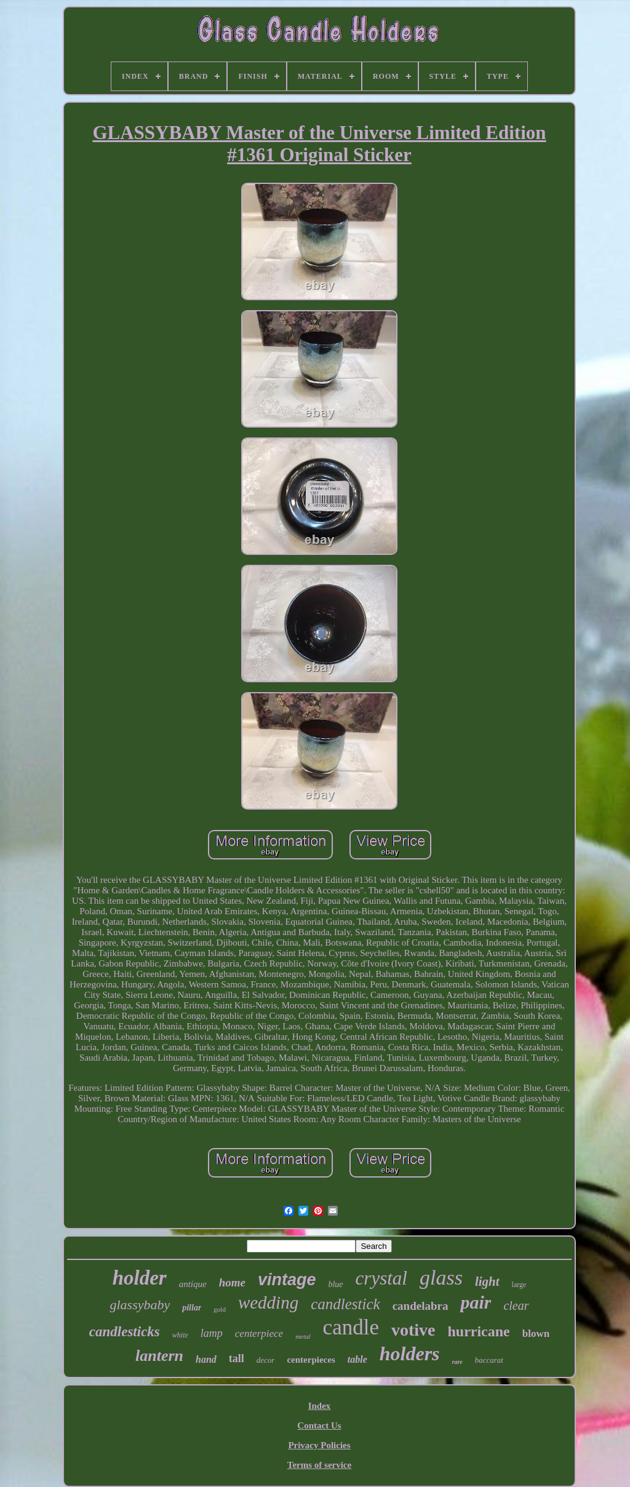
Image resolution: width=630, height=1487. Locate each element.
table (357, 1359)
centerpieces (311, 1360)
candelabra (421, 1305)
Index (319, 1406)
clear (515, 1305)
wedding (268, 1302)
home (232, 1282)
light (487, 1281)
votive (413, 1329)
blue (335, 1284)
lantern (159, 1356)
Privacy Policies (319, 1445)
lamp (212, 1333)
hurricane (478, 1331)
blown (535, 1333)
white (180, 1335)
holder (140, 1278)
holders (410, 1353)
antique (193, 1284)
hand (206, 1359)
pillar (191, 1307)
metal (302, 1336)
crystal (381, 1278)
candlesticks (124, 1331)
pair (475, 1302)
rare (457, 1361)
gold (219, 1309)
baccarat (489, 1360)
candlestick (345, 1304)
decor (266, 1360)
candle (351, 1327)
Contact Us (319, 1425)
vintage (287, 1279)
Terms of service (319, 1465)
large (519, 1284)
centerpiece (259, 1333)
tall (236, 1358)
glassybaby (140, 1304)
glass (441, 1277)
